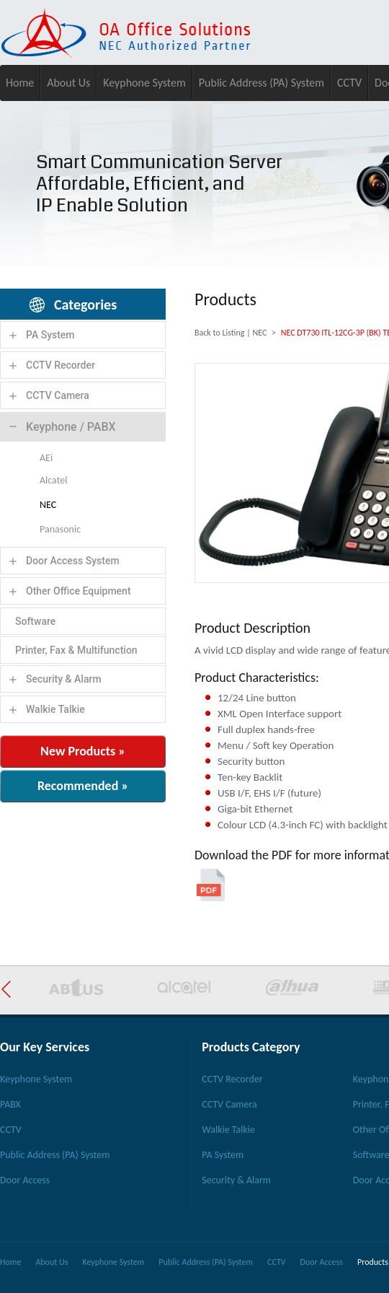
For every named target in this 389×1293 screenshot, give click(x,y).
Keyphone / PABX (71, 427)
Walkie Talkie (55, 709)
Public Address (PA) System (261, 82)
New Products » (82, 751)
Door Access (25, 1180)
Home (20, 82)
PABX (10, 1104)
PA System (50, 335)
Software (35, 621)
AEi (46, 458)
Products (372, 1262)
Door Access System (73, 560)
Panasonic (60, 529)
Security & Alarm (64, 679)
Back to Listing (219, 333)
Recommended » (82, 786)
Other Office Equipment (78, 591)
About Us (68, 82)
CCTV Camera (57, 395)
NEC (48, 505)
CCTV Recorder (60, 365)
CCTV (349, 82)
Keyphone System (144, 82)
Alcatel (53, 480)
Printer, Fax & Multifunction (76, 650)
